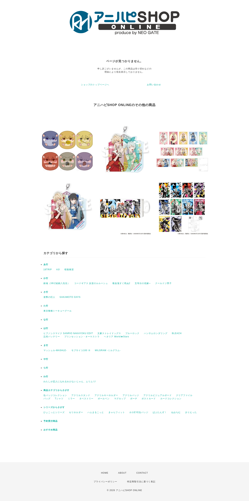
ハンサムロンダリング (156, 333)
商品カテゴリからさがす (56, 390)
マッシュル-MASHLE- (55, 350)
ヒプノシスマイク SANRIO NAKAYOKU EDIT (68, 333)
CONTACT (142, 473)
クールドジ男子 (163, 283)
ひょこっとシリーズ (54, 412)
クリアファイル (184, 395)
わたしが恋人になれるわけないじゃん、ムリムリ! (69, 381)
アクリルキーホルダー (106, 395)
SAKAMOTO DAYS (70, 297)
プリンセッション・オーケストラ (82, 336)
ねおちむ (176, 412)
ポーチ (133, 398)
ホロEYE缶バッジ (138, 412)
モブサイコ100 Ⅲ (80, 350)
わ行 (45, 376)
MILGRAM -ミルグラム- (108, 350)
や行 (45, 359)
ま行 (45, 345)
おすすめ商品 (50, 429)
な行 (45, 319)
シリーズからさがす (54, 407)
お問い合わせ (154, 84)
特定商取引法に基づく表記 (141, 481)
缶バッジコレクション (55, 395)
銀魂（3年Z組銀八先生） (56, 283)
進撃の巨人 (49, 297)
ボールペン (104, 398)
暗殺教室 (69, 269)
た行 (45, 306)
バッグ (47, 398)
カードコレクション (170, 398)
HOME (104, 473)
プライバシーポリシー (105, 481)
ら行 (45, 368)
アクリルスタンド (80, 395)
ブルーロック (132, 333)
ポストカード (149, 398)
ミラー (71, 398)
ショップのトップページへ (95, 84)
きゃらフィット (116, 412)
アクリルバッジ (131, 395)
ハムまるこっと (95, 412)
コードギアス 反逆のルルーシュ (91, 283)
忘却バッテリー (51, 336)
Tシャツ (59, 398)
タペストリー (86, 398)
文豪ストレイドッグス (109, 333)
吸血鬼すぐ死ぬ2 (121, 283)
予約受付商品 (50, 421)
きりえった (191, 412)
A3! (58, 269)
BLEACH (177, 333)
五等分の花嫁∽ (143, 283)
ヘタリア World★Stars (116, 336)
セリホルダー (76, 412)
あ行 (45, 264)
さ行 (45, 292)
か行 (45, 278)
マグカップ (120, 398)
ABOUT (122, 473)
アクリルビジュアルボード (157, 395)
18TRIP (47, 269)
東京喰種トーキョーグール (57, 311)
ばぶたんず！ (160, 412)
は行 (45, 328)
